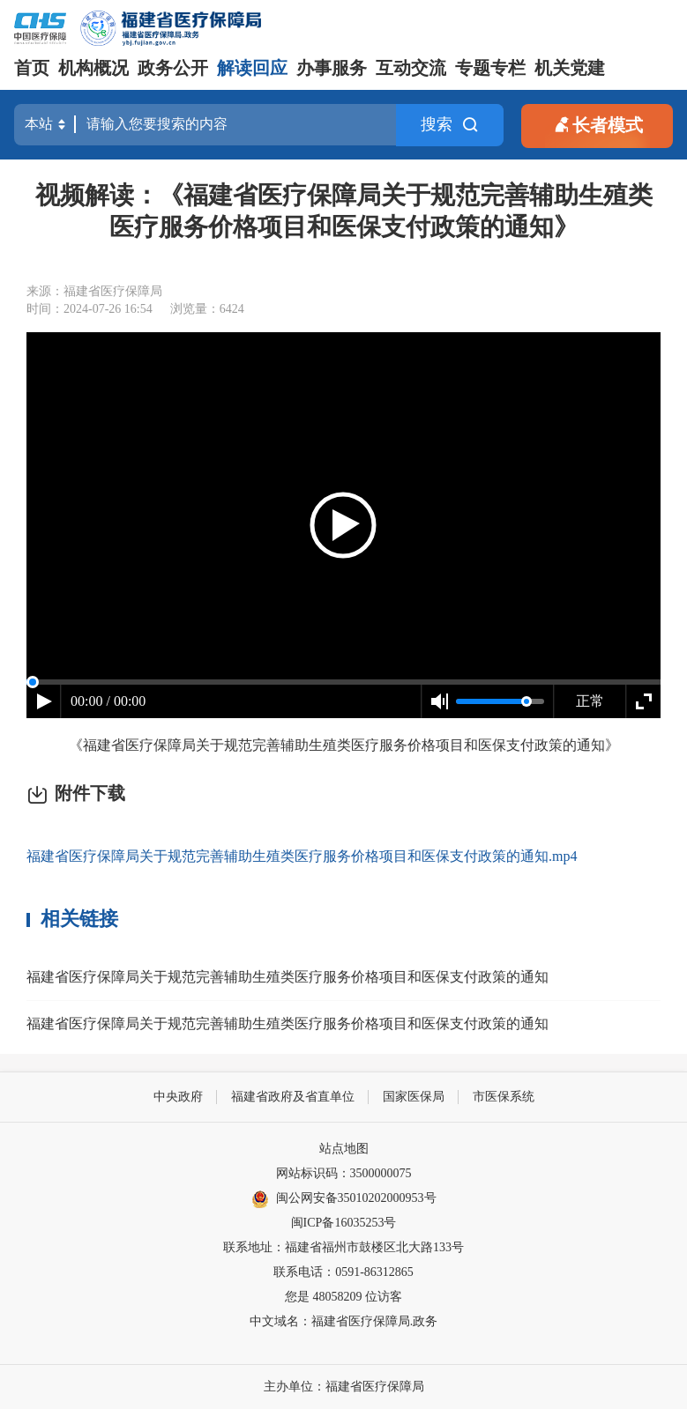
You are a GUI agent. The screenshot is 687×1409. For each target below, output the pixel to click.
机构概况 (93, 68)
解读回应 (252, 68)
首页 (31, 68)
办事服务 (331, 68)
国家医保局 (413, 1096)
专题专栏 (490, 68)
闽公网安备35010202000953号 (344, 1199)
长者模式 (597, 123)
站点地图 (344, 1148)
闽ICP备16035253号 (344, 1222)
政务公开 (173, 68)
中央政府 (178, 1096)
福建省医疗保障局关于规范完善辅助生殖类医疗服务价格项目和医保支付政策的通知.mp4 (301, 856)
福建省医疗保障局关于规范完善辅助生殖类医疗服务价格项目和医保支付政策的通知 (287, 976)
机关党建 (569, 68)
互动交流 (411, 68)
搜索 (450, 124)
